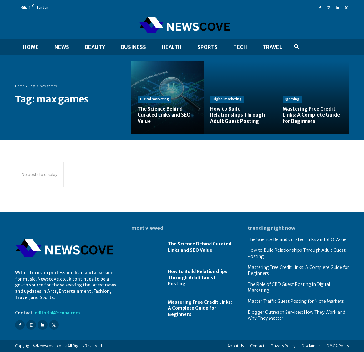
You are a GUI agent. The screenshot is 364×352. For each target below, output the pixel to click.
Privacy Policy (283, 346)
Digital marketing (154, 99)
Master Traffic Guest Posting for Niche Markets (296, 301)
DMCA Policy (337, 346)
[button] (297, 47)
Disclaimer (310, 346)
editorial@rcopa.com (57, 313)
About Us (235, 346)
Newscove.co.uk (52, 346)
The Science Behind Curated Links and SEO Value (297, 239)
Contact (257, 346)
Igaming (292, 99)
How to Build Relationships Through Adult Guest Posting (197, 277)
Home (19, 86)
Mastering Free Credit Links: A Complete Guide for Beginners (200, 308)
